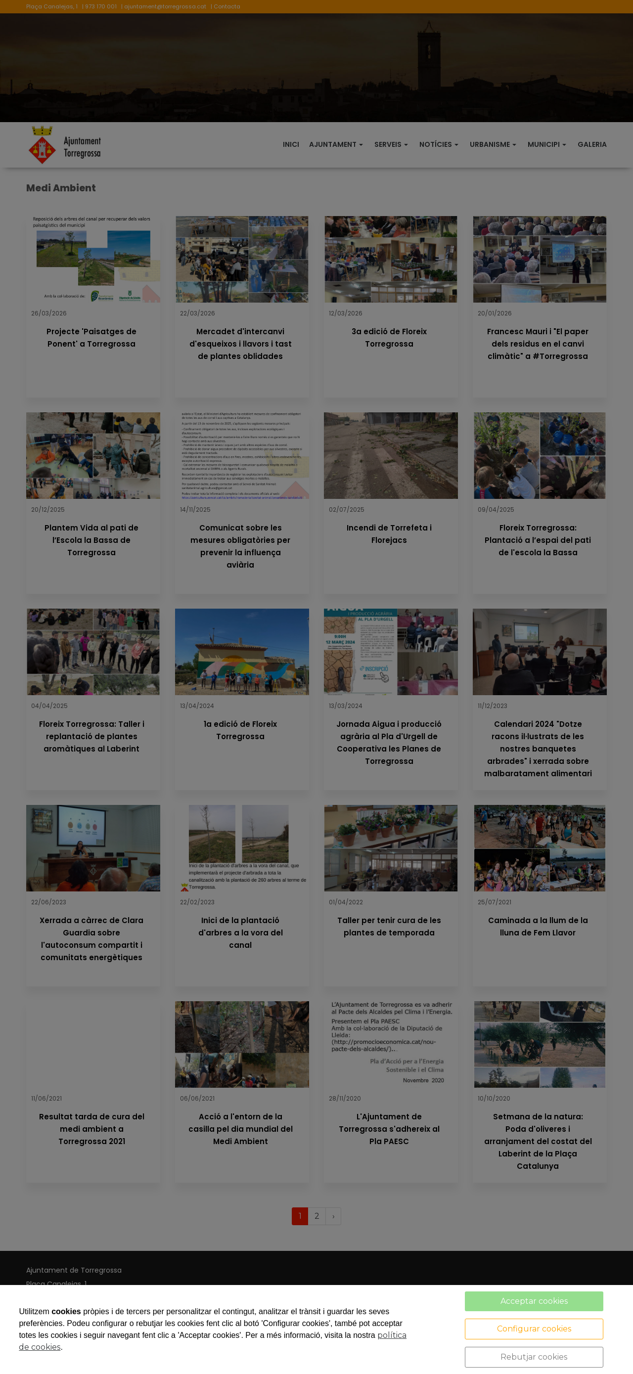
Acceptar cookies (534, 1301)
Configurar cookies (534, 1328)
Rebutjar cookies (533, 1357)
